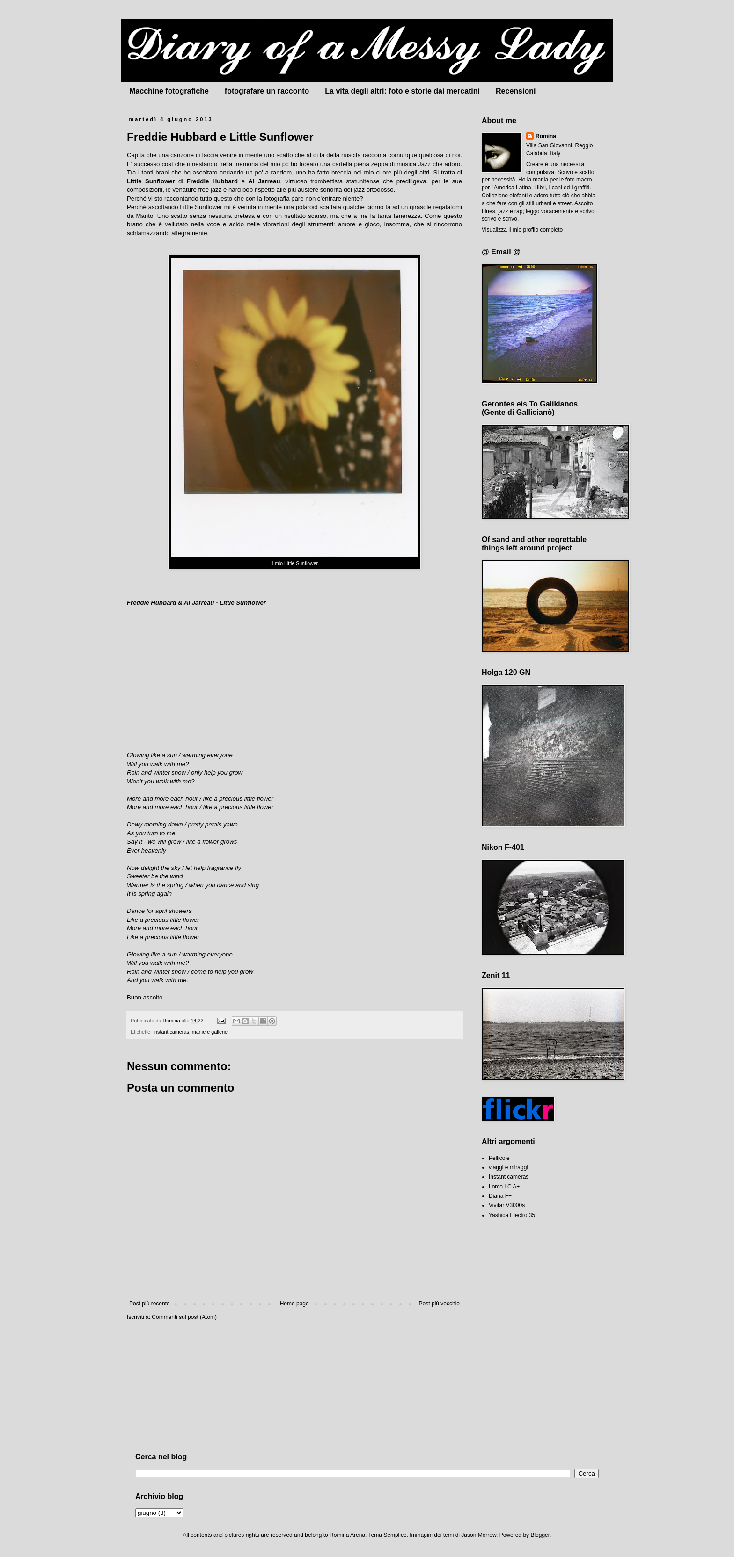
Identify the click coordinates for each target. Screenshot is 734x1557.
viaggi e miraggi (508, 1167)
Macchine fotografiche (169, 91)
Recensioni (516, 91)
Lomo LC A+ (504, 1186)
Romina (546, 136)
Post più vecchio (439, 1303)
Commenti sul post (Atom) (184, 1317)
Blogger (540, 1535)
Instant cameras (171, 1032)
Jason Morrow (478, 1535)
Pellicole (499, 1158)
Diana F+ (500, 1196)
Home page (294, 1303)
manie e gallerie (210, 1032)
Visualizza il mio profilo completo (522, 229)
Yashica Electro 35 (512, 1215)
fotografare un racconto (267, 91)
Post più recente (149, 1303)
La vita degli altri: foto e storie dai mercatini (402, 91)
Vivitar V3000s (507, 1205)
